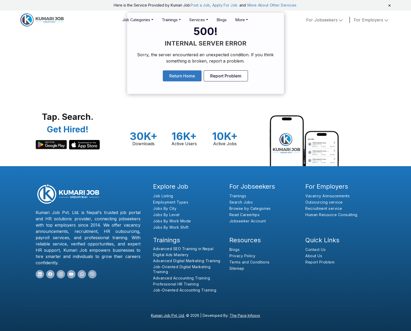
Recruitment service (323, 208)
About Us (313, 256)
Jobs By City (164, 208)
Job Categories (136, 19)
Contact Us (315, 249)
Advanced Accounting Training (181, 278)
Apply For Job (225, 5)
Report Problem (225, 75)
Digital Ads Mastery (171, 255)
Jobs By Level (166, 214)
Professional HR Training (176, 284)
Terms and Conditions (249, 262)
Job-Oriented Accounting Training (184, 290)
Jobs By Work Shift (170, 227)
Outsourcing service (324, 202)
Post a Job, (201, 5)
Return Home (182, 75)
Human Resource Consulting (331, 214)
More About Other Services (272, 5)
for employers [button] (372, 20)
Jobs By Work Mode (172, 221)
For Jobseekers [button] (325, 20)
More (240, 19)
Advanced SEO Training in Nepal (183, 248)
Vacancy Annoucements (327, 196)
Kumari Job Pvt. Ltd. (168, 315)
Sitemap (236, 268)
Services (197, 19)
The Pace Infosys (245, 315)
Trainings (170, 19)
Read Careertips (244, 214)
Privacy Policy (242, 256)
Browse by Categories (250, 208)
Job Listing (163, 196)
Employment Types (170, 202)
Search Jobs (241, 202)
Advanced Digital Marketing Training (186, 261)
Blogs (222, 19)
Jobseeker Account (247, 221)
